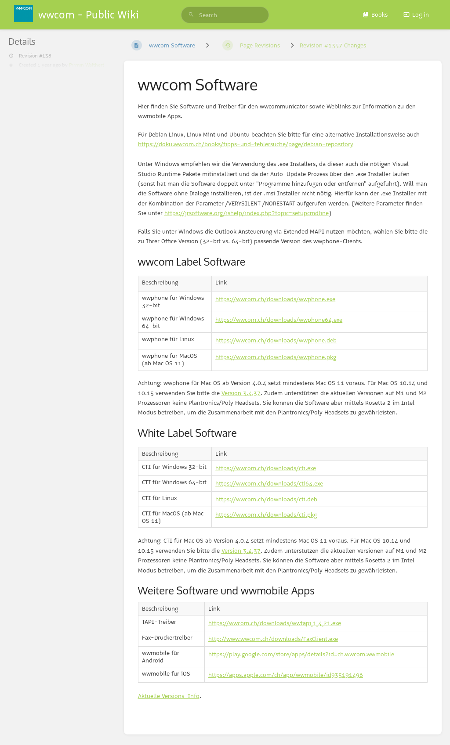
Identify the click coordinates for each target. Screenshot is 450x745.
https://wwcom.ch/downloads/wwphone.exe (275, 299)
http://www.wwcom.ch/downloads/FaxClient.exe (273, 639)
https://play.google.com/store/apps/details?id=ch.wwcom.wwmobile (301, 654)
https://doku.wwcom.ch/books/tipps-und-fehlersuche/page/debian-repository (245, 144)
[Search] (191, 15)
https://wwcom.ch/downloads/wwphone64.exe (278, 320)
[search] (225, 15)
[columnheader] (175, 283)
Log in (416, 14)
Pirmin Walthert (86, 64)
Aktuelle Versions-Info (169, 696)
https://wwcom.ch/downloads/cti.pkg (266, 514)
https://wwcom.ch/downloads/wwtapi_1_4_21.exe (274, 623)
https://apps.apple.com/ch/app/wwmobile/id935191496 (285, 675)
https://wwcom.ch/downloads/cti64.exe (269, 483)
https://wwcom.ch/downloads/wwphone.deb (276, 340)
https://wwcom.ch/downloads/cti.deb (266, 499)
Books (375, 14)
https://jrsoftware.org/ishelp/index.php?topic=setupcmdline (246, 213)
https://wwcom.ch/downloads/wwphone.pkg (275, 357)
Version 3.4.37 (241, 393)
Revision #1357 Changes (333, 45)
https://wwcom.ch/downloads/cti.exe (265, 468)
